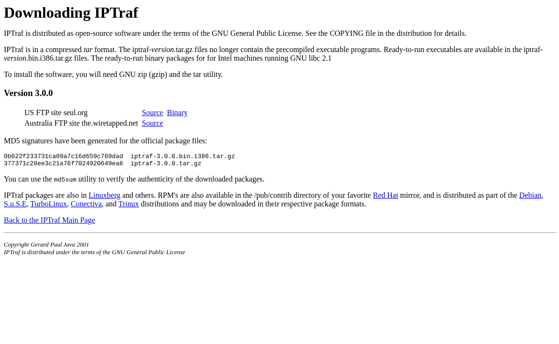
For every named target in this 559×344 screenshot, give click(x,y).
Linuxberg (104, 198)
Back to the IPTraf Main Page (49, 223)
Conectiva (86, 207)
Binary (177, 112)
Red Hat (385, 198)
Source (152, 112)
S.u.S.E (15, 207)
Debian (530, 198)
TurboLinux (48, 207)
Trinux (128, 207)
